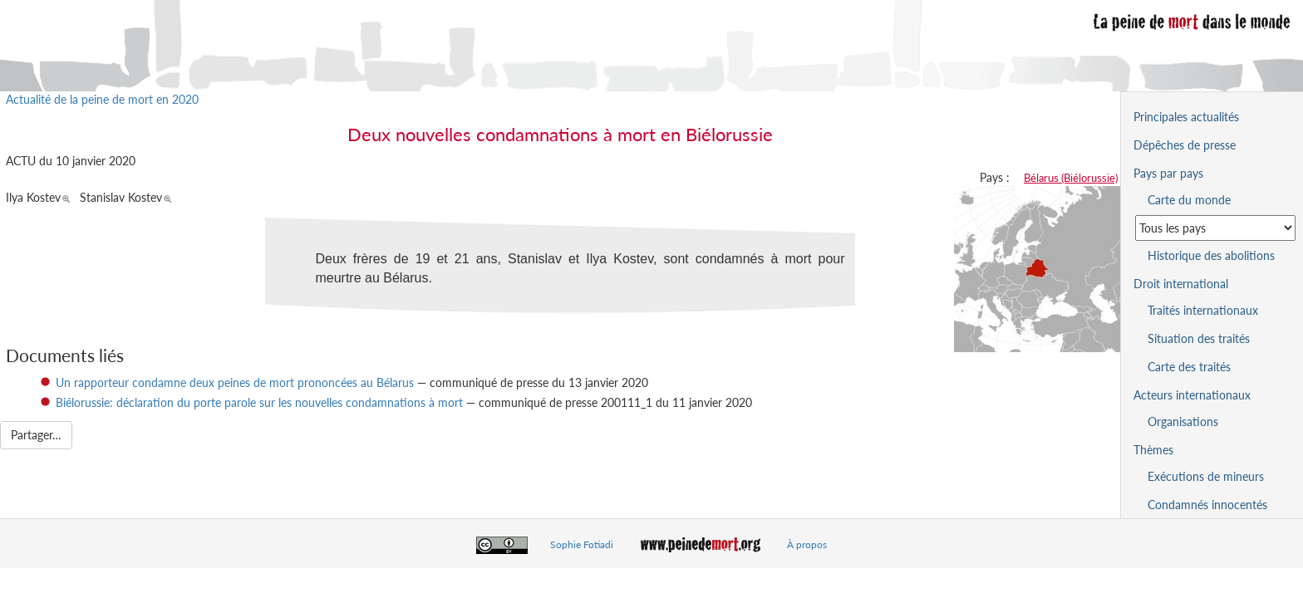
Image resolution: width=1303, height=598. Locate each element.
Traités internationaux (1203, 310)
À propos (807, 544)
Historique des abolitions (1211, 255)
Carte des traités (1189, 367)
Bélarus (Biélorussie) (1071, 177)
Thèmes (1153, 450)
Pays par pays (1168, 173)
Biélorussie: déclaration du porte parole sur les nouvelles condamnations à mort (259, 402)
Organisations (1183, 421)
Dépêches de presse (1184, 145)
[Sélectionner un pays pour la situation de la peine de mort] (1215, 228)
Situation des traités (1199, 338)
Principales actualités (1186, 117)
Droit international (1180, 284)
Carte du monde (1189, 200)
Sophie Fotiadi (581, 544)
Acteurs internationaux (1192, 395)
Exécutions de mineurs (1206, 476)
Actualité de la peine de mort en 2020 (102, 99)
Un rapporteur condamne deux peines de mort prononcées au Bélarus (235, 382)
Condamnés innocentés (1207, 505)
